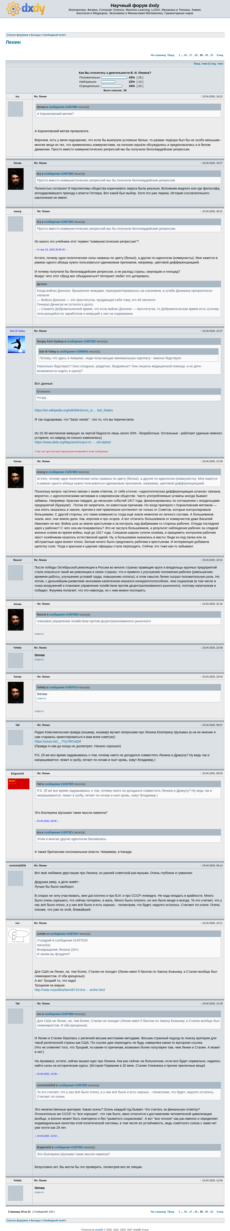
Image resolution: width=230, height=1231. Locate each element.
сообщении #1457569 (59, 1014)
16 (185, 55)
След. (220, 55)
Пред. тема (200, 63)
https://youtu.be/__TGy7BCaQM (58, 741)
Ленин (13, 42)
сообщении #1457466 (63, 107)
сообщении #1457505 (63, 614)
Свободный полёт (54, 1220)
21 (211, 55)
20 (206, 55)
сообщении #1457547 (64, 933)
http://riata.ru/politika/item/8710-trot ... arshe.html (70, 990)
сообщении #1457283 (81, 341)
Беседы (35, 1220)
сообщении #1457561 (68, 1147)
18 (196, 55)
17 (190, 55)
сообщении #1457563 (72, 1085)
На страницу (158, 55)
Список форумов (17, 1220)
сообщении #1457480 (63, 472)
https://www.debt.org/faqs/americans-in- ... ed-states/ (73, 442)
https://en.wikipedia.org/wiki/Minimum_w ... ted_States (74, 410)
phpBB (99, 1229)
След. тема (216, 63)
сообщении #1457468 (58, 173)
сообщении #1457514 (63, 687)
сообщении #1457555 (59, 784)
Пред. (171, 55)
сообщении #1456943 (73, 351)
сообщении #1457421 (58, 832)
